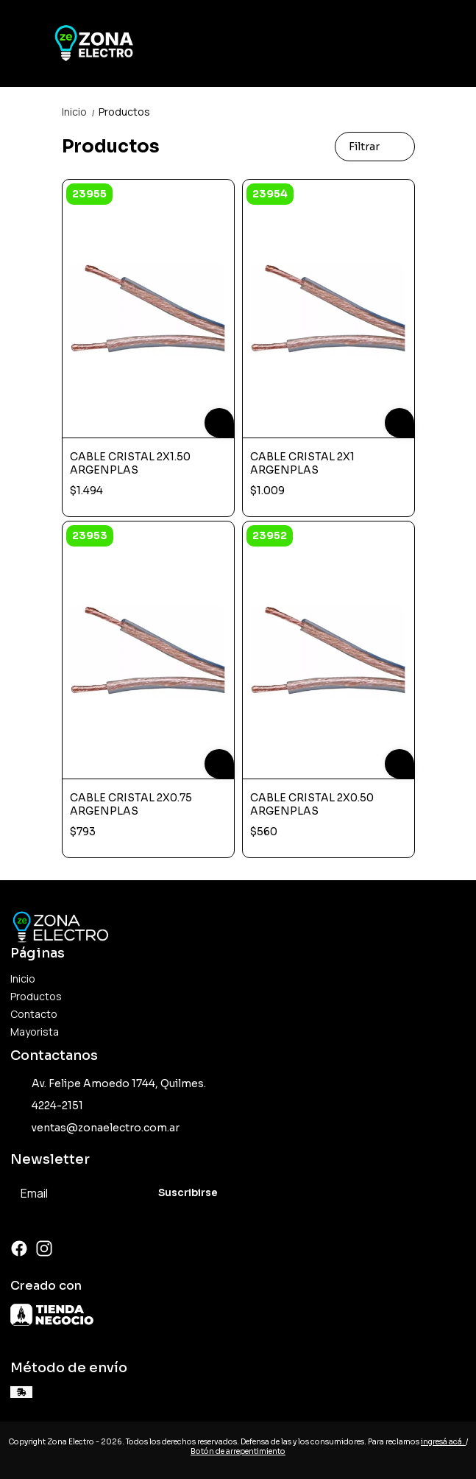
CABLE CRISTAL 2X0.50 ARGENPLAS (312, 804)
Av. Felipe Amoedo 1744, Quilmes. (108, 1084)
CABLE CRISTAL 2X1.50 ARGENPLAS (130, 463)
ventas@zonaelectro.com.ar (95, 1128)
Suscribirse (188, 1193)
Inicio (80, 112)
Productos (124, 112)
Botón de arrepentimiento (238, 1451)
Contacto (33, 1014)
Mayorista (34, 1032)
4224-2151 (46, 1106)
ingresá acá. (443, 1442)
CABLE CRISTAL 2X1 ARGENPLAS (302, 463)
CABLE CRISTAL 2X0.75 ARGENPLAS (131, 804)
